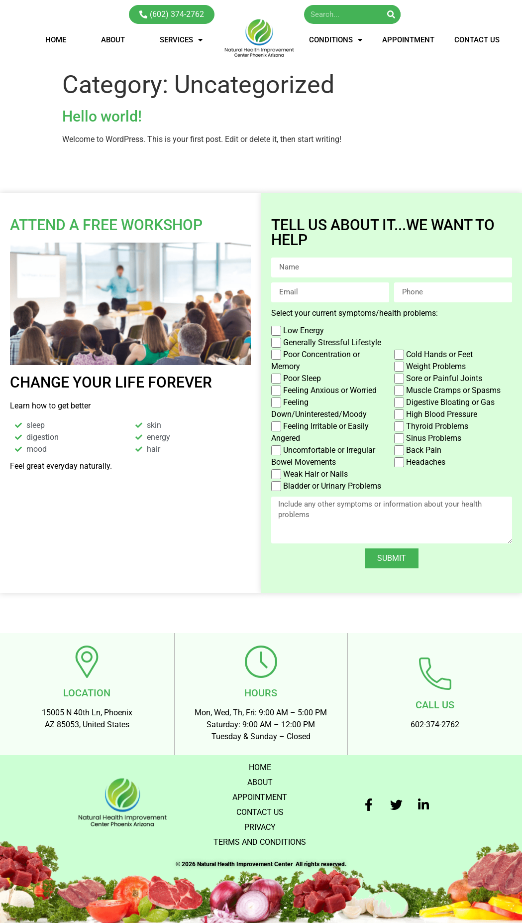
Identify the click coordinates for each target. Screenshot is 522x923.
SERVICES (181, 40)
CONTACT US (477, 39)
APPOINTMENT (408, 39)
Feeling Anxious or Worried (330, 390)
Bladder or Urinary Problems (332, 486)
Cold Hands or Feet (439, 354)
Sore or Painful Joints (444, 378)
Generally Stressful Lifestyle (332, 342)
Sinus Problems (433, 438)
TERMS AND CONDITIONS (259, 841)
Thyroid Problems (437, 426)
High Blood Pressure (441, 414)
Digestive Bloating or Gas (450, 402)
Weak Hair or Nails (315, 474)
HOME (55, 39)
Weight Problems (436, 366)
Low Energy (303, 330)
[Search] (391, 14)
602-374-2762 (435, 724)
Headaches (425, 462)
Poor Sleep (302, 378)
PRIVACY (260, 826)
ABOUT (113, 39)
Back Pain (423, 450)
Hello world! (102, 116)
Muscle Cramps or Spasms (453, 390)
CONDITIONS (335, 40)
